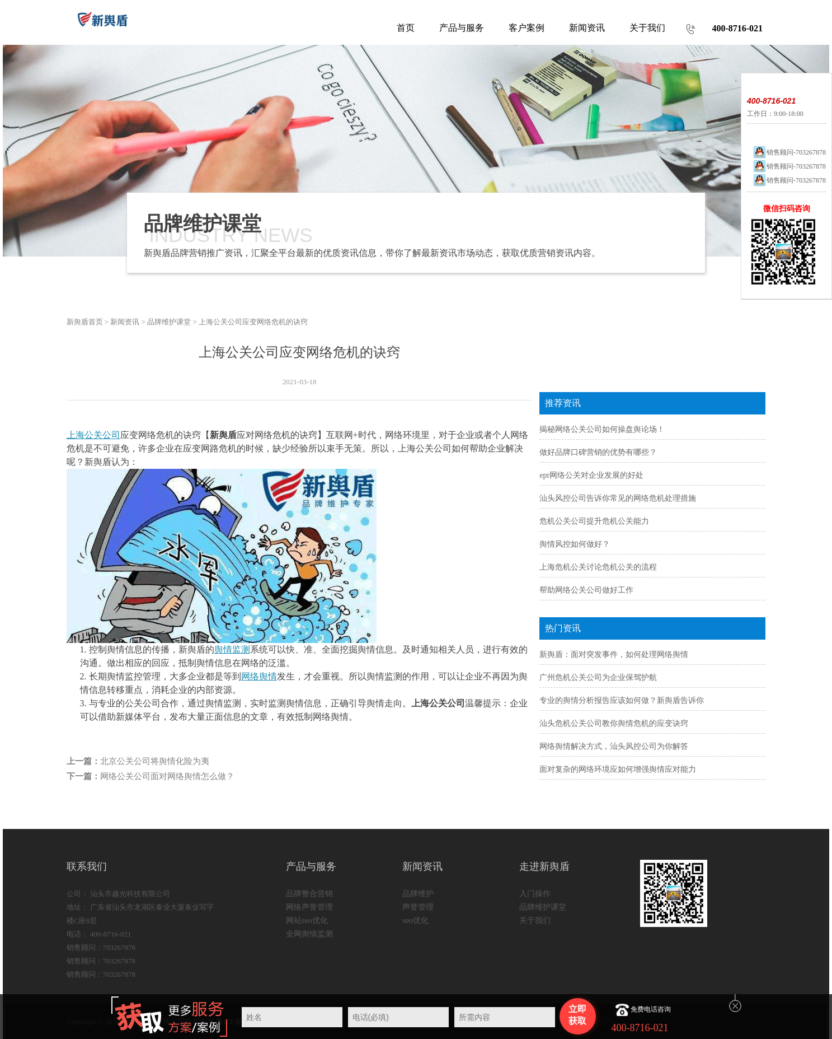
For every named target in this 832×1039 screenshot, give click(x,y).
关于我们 (535, 920)
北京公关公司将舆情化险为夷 (154, 761)
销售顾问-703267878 (789, 152)
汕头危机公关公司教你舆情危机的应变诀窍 (613, 723)
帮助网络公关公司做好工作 (586, 590)
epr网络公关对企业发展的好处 (591, 475)
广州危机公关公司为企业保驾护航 (598, 677)
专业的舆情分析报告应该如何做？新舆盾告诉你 (621, 700)
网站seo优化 (307, 920)
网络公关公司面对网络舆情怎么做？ (167, 776)
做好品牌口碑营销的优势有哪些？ (598, 452)
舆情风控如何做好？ (574, 544)
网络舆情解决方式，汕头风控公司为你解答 (613, 746)
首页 (406, 27)
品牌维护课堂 (169, 322)
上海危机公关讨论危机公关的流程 (598, 567)
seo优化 (415, 920)
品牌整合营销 (309, 893)
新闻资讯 (124, 322)
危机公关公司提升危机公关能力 (594, 521)
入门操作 (535, 893)
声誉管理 (418, 907)
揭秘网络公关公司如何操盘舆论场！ (602, 429)
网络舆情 (259, 676)
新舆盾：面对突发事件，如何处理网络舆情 (613, 654)
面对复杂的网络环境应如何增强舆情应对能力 (617, 769)
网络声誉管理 (309, 907)
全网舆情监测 (309, 934)
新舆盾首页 (85, 322)
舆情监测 (232, 649)
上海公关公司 (93, 435)
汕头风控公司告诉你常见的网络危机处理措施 (617, 498)
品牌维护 (418, 893)
